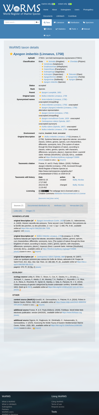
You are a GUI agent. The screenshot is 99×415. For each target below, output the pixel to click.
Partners (5, 409)
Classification (29, 61)
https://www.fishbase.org (72, 313)
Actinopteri (46, 74)
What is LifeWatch (9, 404)
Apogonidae (71, 77)
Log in (47, 35)
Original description (26, 137)
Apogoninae (47, 79)
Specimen (88, 22)
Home (45, 10)
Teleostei (71, 74)
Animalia (51, 61)
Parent (32, 92)
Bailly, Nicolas (78, 180)
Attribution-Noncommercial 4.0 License (70, 193)
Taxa (47, 22)
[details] (41, 160)
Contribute (72, 16)
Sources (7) (18, 206)
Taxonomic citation (26, 163)
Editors (48, 29)
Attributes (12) (59, 206)
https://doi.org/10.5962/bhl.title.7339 (35, 228)
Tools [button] (73, 29)
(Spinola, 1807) (52, 127)
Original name (29, 96)
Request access (57, 407)
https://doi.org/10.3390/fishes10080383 (66, 325)
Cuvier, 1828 (54, 118)
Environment (29, 133)
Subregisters (66, 10)
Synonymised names (26, 99)
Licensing (30, 191)
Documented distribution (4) (39, 206)
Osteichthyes (47, 69)
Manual (86, 29)
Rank (32, 89)
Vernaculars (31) (76, 206)
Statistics (60, 29)
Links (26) (18, 211)
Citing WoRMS (57, 402)
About (54, 10)
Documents (48, 16)
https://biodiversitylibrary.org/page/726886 (62, 157)
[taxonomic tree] (44, 198)
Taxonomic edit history (25, 177)
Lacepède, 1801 (50, 92)
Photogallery (88, 10)
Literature (59, 22)
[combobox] (19, 22)
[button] (11, 53)
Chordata (72, 61)
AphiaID (31, 58)
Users (77, 10)
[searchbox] (19, 22)
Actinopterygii (48, 72)
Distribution (73, 22)
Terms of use (56, 404)
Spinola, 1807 (54, 121)
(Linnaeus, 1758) (53, 99)
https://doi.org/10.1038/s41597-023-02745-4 (65, 287)
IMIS (30, 287)
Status (32, 85)
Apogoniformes (48, 77)
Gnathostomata (48, 67)
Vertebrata (46, 64)
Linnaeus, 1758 (53, 96)
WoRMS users (8, 412)
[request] (63, 160)
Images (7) (30, 211)
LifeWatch (60, 16)
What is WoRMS (8, 402)
